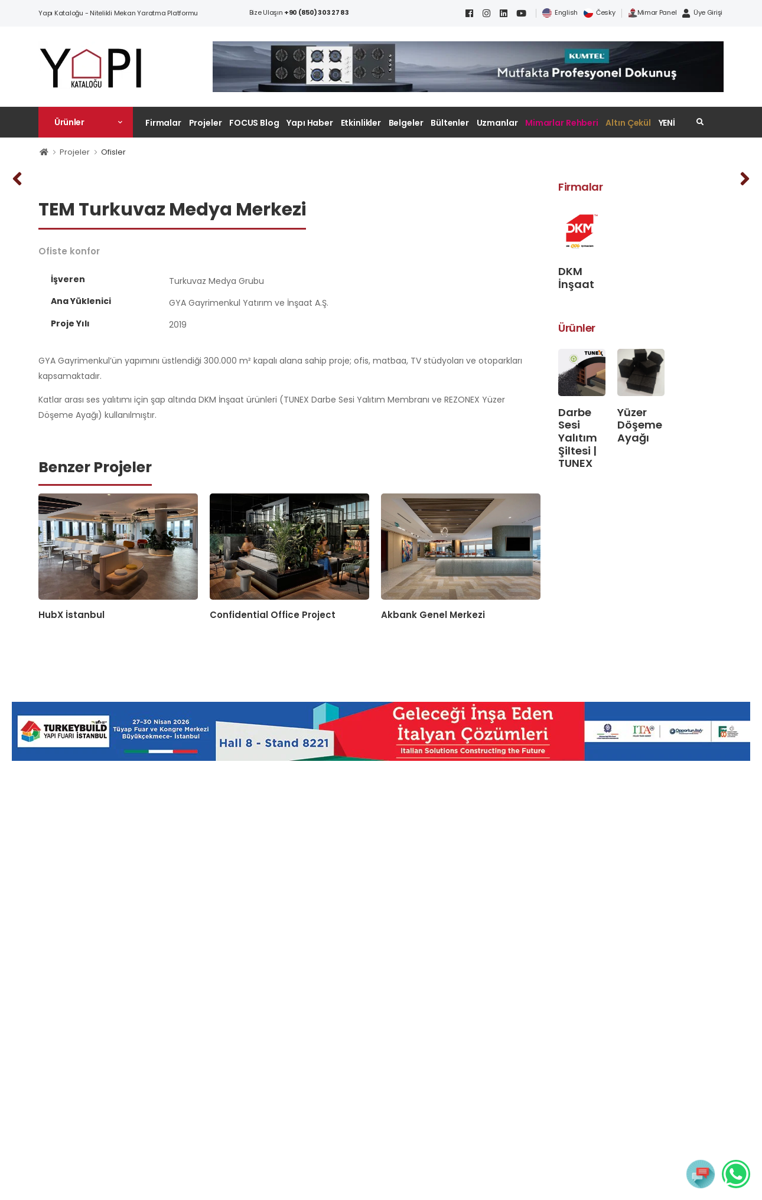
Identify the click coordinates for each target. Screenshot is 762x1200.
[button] (85, 122)
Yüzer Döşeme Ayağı (639, 425)
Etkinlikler (361, 123)
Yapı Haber (309, 123)
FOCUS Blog (254, 123)
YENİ (667, 123)
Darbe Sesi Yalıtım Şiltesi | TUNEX (577, 437)
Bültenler (450, 123)
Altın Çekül (628, 123)
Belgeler (406, 123)
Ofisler (113, 152)
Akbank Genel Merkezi (433, 615)
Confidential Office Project (273, 615)
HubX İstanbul (71, 615)
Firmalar (163, 123)
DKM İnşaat (576, 278)
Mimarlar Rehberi (561, 123)
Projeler (205, 123)
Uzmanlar (497, 123)
